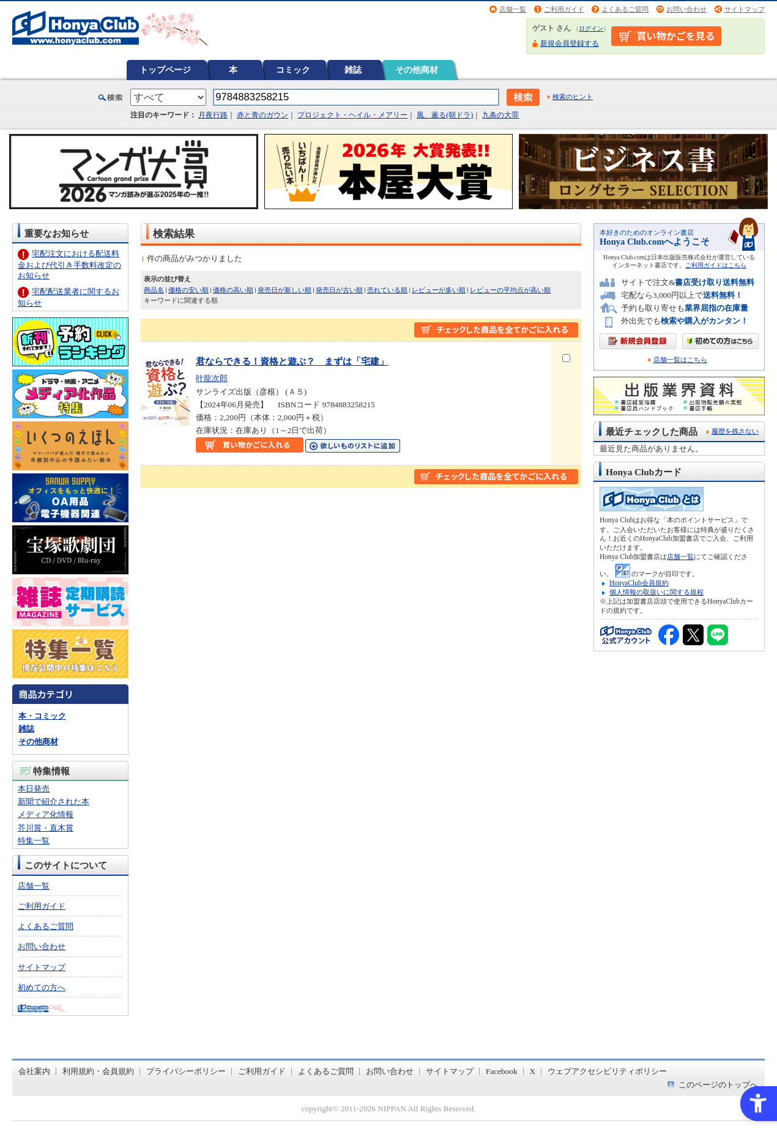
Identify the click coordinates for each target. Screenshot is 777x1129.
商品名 (154, 290)
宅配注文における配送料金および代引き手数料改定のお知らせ (69, 264)
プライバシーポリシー (186, 1071)
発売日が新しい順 (284, 290)
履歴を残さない (735, 431)
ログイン (591, 28)
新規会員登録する (569, 43)
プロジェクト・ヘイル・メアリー (352, 115)
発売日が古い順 (339, 290)
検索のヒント (572, 96)
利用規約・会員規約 (98, 1071)
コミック (293, 70)
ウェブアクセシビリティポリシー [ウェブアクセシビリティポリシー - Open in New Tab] (607, 1071)
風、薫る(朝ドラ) (445, 115)
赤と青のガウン (262, 115)
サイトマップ (744, 9)
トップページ (165, 70)
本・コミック (42, 715)
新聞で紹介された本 (53, 801)
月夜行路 (213, 115)
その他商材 (416, 70)
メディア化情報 (45, 814)
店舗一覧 (512, 9)
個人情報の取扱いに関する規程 (656, 592)
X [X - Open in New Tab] (533, 1071)
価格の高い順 (233, 290)
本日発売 (34, 788)
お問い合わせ (686, 9)
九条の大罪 (500, 115)
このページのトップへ (718, 1084)
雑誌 (353, 70)
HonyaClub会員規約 (639, 583)
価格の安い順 (188, 290)
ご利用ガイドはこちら (715, 265)
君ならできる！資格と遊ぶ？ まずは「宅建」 (292, 361)
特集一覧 (34, 840)
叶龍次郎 (212, 378)
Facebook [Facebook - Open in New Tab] (502, 1071)
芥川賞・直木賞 (45, 827)
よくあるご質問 (625, 9)
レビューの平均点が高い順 (510, 290)
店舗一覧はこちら (680, 360)
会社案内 (34, 1071)
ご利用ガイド (564, 9)
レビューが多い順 (439, 290)
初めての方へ (41, 987)
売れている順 (387, 290)
